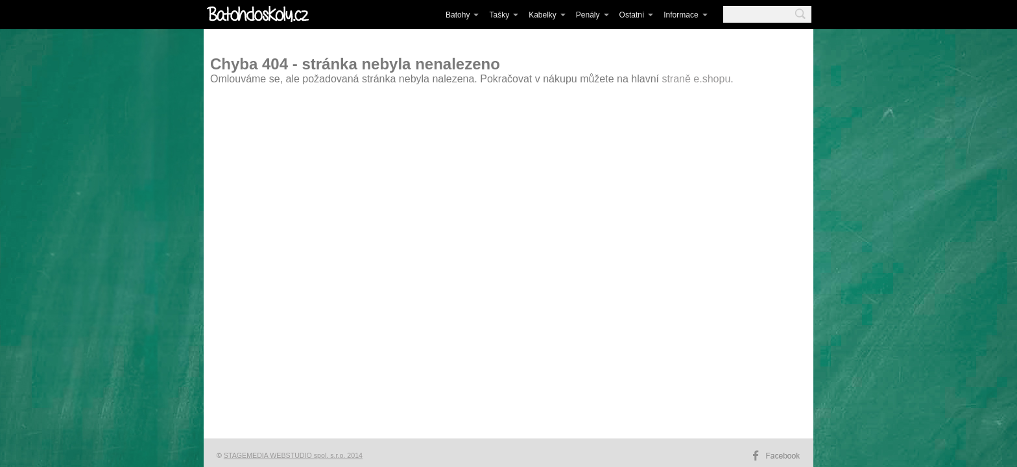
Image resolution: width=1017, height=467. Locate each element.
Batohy (458, 14)
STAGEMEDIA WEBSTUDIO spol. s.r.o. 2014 (293, 455)
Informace (681, 14)
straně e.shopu (696, 78)
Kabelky (542, 14)
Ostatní (632, 14)
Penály (588, 14)
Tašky (499, 14)
